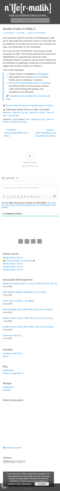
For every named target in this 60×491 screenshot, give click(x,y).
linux (44, 119)
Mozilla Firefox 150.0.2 (13, 258)
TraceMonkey (14, 122)
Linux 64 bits (13, 115)
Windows (7, 112)
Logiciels (15, 119)
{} (35, 196)
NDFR (5, 356)
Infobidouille (8, 370)
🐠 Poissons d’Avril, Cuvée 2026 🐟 (19, 261)
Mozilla (5, 122)
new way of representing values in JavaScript (31, 83)
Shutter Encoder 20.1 (12, 335)
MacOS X (50, 119)
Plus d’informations (24, 484)
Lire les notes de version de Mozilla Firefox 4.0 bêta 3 (29, 105)
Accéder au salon (13, 448)
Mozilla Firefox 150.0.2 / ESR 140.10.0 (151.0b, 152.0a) (27, 318)
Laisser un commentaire (36, 33)
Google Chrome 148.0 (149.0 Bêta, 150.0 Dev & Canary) (28, 327)
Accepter (42, 484)
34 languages (42, 74)
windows (23, 122)
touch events (38, 77)
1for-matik (21, 33)
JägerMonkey (36, 119)
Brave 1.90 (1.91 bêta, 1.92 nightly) (18, 301)
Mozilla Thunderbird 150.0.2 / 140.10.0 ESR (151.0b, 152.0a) (30, 283)
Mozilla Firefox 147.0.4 (13, 270)
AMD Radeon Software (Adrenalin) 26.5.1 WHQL (24, 292)
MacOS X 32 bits (20, 112)
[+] (38, 196)
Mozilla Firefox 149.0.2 (13, 264)
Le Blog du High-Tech (12, 353)
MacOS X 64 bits (37, 112)
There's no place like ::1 (13, 373)
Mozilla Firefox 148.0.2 (13, 267)
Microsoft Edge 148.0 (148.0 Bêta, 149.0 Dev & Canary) (28, 309)
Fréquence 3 (8, 387)
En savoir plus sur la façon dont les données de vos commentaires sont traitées (29, 205)
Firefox (27, 119)
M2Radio (7, 390)
